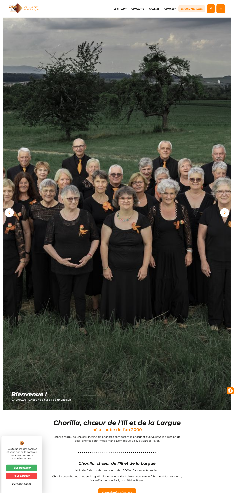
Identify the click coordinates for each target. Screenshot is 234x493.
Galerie (154, 8)
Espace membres (192, 8)
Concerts (137, 8)
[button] (9, 214)
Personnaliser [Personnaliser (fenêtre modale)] (21, 484)
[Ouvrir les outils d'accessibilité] (230, 390)
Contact (170, 8)
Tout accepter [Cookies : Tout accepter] (21, 467)
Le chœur (120, 8)
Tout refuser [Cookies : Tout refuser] (21, 475)
